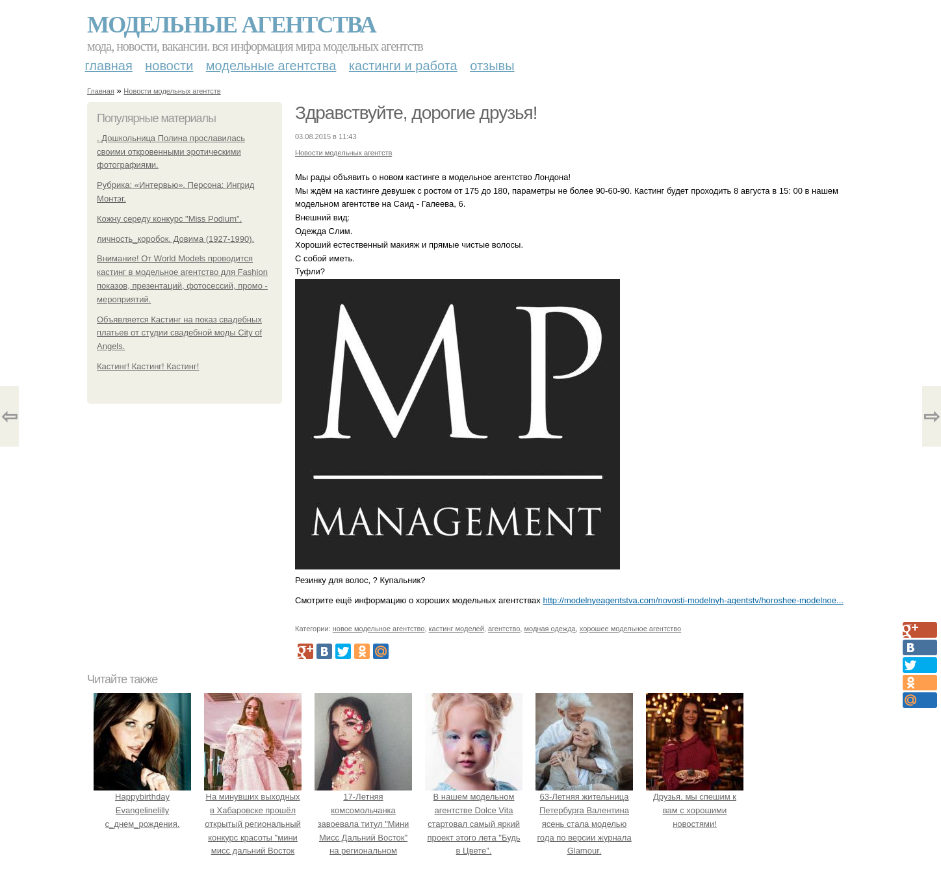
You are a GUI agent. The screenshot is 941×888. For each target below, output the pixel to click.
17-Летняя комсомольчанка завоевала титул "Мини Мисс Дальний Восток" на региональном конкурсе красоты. (363, 823)
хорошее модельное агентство (630, 629)
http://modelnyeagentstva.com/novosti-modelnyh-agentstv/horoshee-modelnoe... (693, 600)
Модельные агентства (231, 25)
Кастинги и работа (403, 66)
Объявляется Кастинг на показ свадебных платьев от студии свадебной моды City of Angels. (179, 333)
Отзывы (492, 66)
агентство (504, 629)
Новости (169, 66)
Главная (109, 66)
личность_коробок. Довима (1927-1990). (175, 239)
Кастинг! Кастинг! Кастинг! (148, 366)
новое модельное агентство (379, 629)
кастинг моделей (456, 629)
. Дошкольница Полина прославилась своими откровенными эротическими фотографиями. (171, 151)
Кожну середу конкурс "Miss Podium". (169, 219)
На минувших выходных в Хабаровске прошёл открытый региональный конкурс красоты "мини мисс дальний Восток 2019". (253, 823)
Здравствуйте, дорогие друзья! (416, 113)
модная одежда (549, 629)
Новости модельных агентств (171, 91)
